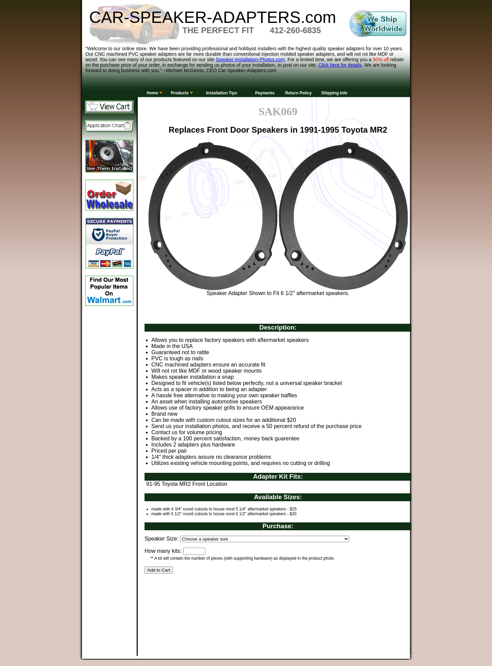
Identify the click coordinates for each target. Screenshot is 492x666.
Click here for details (340, 65)
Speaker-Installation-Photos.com (250, 59)
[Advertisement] (269, 606)
